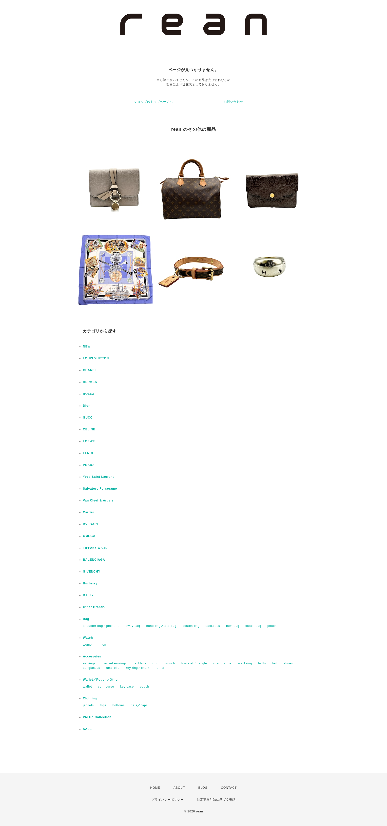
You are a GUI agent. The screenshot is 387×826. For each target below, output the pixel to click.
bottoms (119, 705)
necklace (139, 663)
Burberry (90, 583)
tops (103, 705)
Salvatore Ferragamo (100, 488)
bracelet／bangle (194, 663)
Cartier (88, 512)
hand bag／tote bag (161, 626)
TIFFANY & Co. (95, 548)
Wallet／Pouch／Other (101, 679)
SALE (87, 729)
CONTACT (229, 787)
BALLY (88, 595)
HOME (155, 787)
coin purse (106, 686)
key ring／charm (138, 668)
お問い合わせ (233, 101)
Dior (86, 405)
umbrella (112, 668)
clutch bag (253, 626)
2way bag (133, 626)
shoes (288, 663)
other (160, 668)
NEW (87, 346)
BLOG (203, 787)
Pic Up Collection (97, 717)
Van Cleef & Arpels (98, 500)
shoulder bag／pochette (101, 626)
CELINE (89, 429)
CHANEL (90, 370)
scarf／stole (222, 663)
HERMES (90, 382)
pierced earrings (114, 663)
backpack (213, 626)
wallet (87, 686)
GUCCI (88, 417)
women (88, 644)
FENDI (88, 453)
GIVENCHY (91, 571)
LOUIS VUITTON (96, 358)
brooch (169, 663)
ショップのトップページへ (153, 101)
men (103, 644)
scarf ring (244, 663)
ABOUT (179, 787)
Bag (86, 619)
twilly (262, 663)
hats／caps (139, 705)
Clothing (90, 698)
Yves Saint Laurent (98, 477)
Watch (88, 637)
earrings (89, 663)
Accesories (92, 656)
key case (127, 686)
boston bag (190, 626)
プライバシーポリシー (168, 799)
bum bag (232, 626)
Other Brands (94, 607)
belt (275, 663)
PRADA (89, 465)
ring (155, 663)
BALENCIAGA (94, 559)
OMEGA (89, 536)
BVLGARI (90, 524)
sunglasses (91, 668)
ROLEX (88, 394)
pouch (272, 626)
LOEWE (89, 441)
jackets (88, 705)
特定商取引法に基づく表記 (216, 799)
